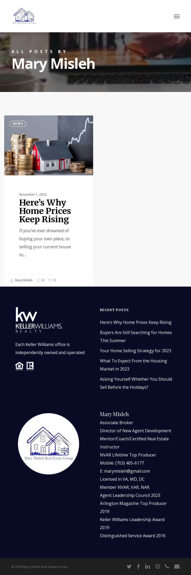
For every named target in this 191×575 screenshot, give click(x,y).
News (17, 124)
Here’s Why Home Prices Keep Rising (135, 322)
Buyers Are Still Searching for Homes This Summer (136, 336)
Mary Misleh (21, 280)
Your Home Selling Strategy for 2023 (135, 351)
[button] (177, 16)
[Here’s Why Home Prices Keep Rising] (48, 200)
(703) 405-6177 (129, 463)
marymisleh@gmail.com (127, 471)
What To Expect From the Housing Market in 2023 (133, 365)
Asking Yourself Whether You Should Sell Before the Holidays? (136, 383)
